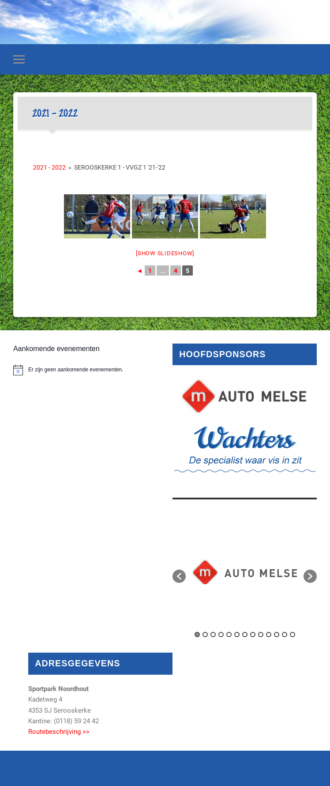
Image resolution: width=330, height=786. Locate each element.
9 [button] (260, 634)
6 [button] (237, 634)
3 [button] (213, 634)
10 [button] (268, 634)
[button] (179, 576)
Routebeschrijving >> (59, 732)
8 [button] (252, 634)
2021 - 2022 (49, 167)
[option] (244, 571)
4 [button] (221, 634)
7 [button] (245, 634)
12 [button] (284, 634)
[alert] (85, 370)
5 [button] (229, 634)
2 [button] (205, 634)
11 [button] (276, 634)
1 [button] (197, 634)
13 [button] (292, 634)
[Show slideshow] (165, 253)
